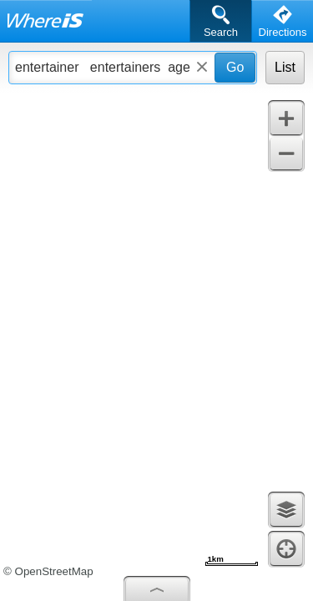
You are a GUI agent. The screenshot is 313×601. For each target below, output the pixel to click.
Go (235, 67)
